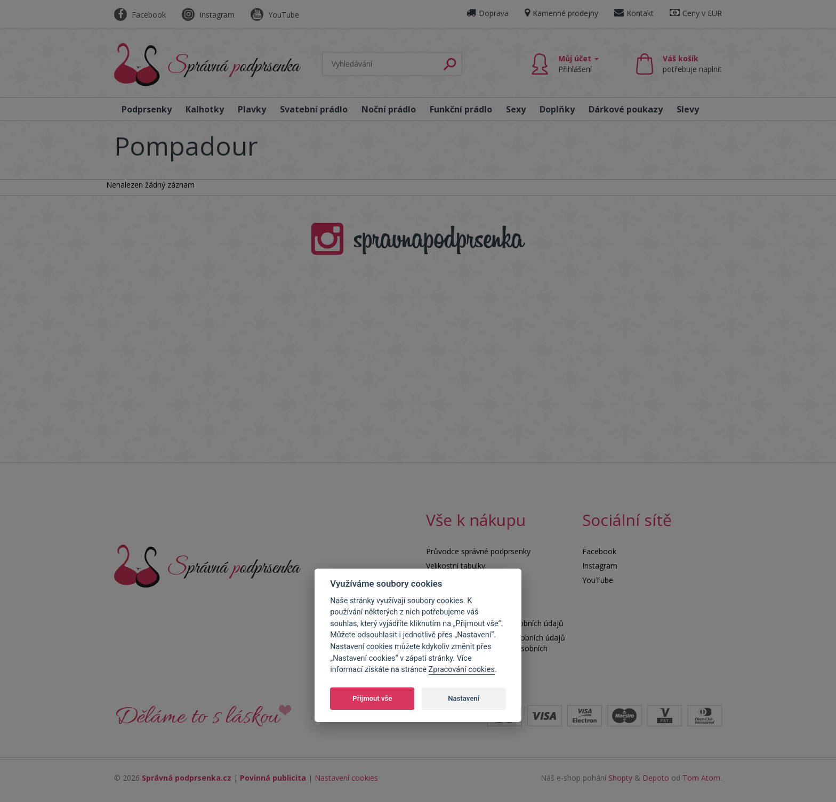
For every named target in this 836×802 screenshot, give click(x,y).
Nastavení (463, 698)
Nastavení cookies (346, 778)
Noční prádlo (388, 109)
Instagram (208, 15)
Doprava (488, 13)
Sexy (516, 109)
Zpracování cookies (462, 669)
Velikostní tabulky (455, 566)
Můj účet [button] (578, 63)
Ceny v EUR (696, 13)
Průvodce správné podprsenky (478, 551)
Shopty (620, 778)
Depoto (655, 778)
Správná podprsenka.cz (186, 778)
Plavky (252, 109)
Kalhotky (205, 109)
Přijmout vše (372, 698)
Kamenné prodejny (561, 13)
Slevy (688, 109)
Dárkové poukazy (626, 109)
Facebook (140, 15)
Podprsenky (147, 109)
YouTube (275, 15)
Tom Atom (701, 778)
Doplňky (557, 109)
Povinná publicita (273, 778)
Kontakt (634, 13)
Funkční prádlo (461, 109)
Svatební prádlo (314, 109)
